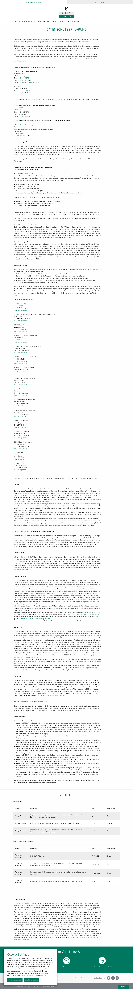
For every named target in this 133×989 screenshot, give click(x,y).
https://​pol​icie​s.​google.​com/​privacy (86, 668)
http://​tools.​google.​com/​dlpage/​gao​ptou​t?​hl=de (39, 933)
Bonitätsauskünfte (58, 978)
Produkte (17, 21)
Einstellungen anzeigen (31, 980)
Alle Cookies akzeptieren (14, 980)
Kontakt (76, 21)
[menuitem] (17, 22)
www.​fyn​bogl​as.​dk (20, 470)
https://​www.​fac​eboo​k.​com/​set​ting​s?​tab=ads (36, 619)
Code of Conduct (70, 978)
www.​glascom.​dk (19, 459)
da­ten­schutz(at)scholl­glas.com (28, 125)
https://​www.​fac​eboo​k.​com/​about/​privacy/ (85, 614)
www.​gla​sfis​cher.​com (20, 406)
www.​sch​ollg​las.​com (20, 310)
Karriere (61, 21)
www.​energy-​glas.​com (21, 395)
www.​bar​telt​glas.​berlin (21, 427)
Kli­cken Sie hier (51, 935)
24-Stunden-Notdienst (28, 21)
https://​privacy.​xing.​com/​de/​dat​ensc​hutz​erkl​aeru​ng (52, 695)
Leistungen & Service (43, 21)
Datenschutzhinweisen (42, 975)
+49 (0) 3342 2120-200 (24, 91)
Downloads (69, 21)
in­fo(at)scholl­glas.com (26, 116)
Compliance (81, 978)
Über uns (54, 21)
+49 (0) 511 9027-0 (23, 78)
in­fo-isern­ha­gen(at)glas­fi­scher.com (29, 82)
